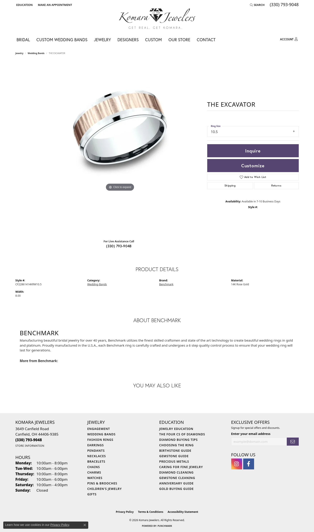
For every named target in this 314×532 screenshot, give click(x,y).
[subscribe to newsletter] (293, 442)
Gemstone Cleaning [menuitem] (177, 478)
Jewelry (102, 39)
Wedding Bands (36, 53)
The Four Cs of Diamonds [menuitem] (182, 434)
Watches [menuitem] (95, 478)
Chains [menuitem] (93, 467)
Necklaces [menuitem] (96, 456)
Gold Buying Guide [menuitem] (176, 489)
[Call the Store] (28, 439)
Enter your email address (250, 433)
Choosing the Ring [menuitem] (176, 445)
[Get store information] (29, 446)
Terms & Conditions (150, 512)
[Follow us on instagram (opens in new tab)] (236, 463)
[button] (24, 5)
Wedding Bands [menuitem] (101, 434)
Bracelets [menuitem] (96, 461)
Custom (153, 39)
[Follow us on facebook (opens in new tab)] (248, 463)
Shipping (230, 185)
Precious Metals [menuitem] (174, 461)
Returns (276, 185)
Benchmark (166, 284)
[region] (120, 149)
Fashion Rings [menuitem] (100, 440)
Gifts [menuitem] (92, 494)
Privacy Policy (125, 512)
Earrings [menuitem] (95, 445)
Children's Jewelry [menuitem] (104, 489)
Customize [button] (253, 166)
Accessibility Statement (183, 512)
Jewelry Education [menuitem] (176, 429)
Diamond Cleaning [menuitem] (176, 472)
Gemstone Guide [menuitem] (174, 456)
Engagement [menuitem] (98, 429)
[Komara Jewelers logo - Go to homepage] (157, 19)
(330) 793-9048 (119, 246)
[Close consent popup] (84, 525)
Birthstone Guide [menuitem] (175, 450)
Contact (206, 39)
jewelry (19, 53)
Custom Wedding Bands (61, 39)
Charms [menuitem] (94, 472)
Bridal (23, 39)
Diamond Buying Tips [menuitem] (178, 440)
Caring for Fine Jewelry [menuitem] (181, 467)
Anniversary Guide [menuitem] (176, 483)
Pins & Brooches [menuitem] (102, 483)
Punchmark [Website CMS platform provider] (165, 525)
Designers (128, 39)
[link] (54, 5)
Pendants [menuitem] (96, 450)
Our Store (179, 39)
